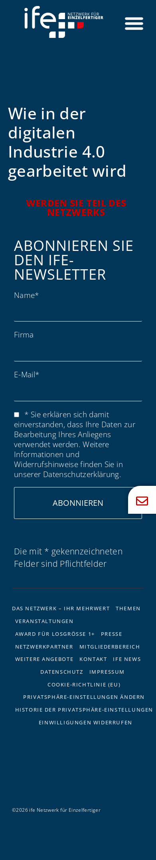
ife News (127, 659)
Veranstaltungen (44, 621)
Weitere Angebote (44, 659)
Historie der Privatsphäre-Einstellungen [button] (84, 709)
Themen (128, 608)
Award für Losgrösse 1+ (55, 633)
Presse (111, 633)
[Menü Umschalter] (134, 23)
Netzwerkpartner (44, 646)
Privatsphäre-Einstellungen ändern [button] (84, 696)
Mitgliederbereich (109, 646)
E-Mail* (26, 374)
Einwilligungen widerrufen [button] (85, 722)
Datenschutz (61, 671)
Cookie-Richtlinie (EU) (83, 684)
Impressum (107, 671)
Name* (26, 295)
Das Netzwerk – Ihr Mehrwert (61, 608)
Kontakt (93, 659)
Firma (24, 334)
